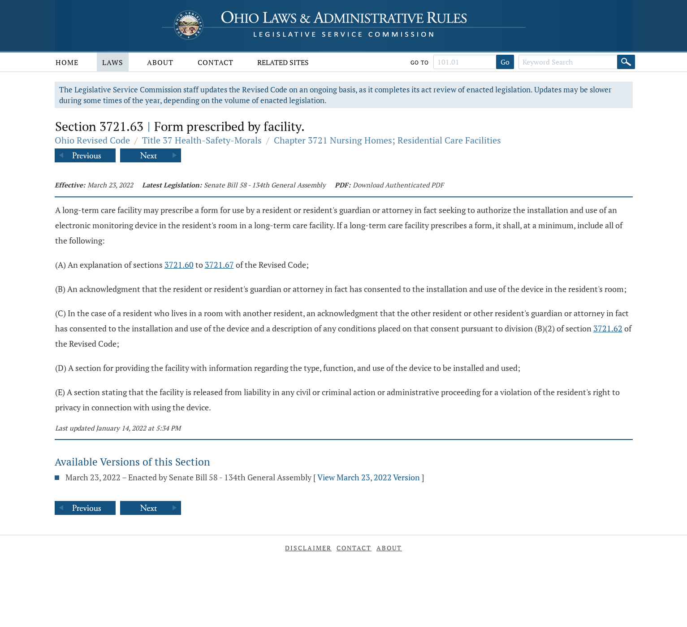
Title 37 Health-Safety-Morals (202, 140)
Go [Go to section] (505, 62)
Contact (215, 62)
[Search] (626, 62)
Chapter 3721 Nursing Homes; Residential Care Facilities (387, 140)
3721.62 (607, 328)
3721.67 (219, 264)
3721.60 (179, 264)
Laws (112, 62)
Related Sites (283, 62)
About (160, 62)
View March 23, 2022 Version (368, 477)
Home (67, 62)
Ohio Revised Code (92, 140)
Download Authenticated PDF (398, 184)
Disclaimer (308, 548)
